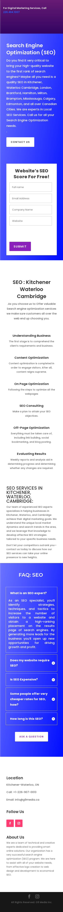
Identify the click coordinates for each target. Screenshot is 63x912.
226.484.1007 (11, 12)
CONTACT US (20, 142)
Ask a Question (31, 736)
